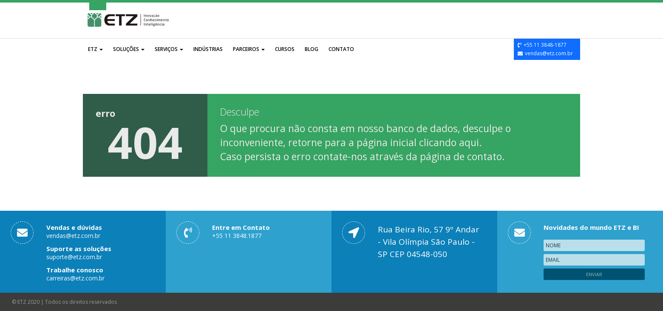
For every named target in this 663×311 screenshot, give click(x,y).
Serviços (169, 49)
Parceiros (249, 49)
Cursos (285, 49)
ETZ (95, 49)
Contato (341, 49)
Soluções (128, 49)
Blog (311, 49)
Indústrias (208, 49)
